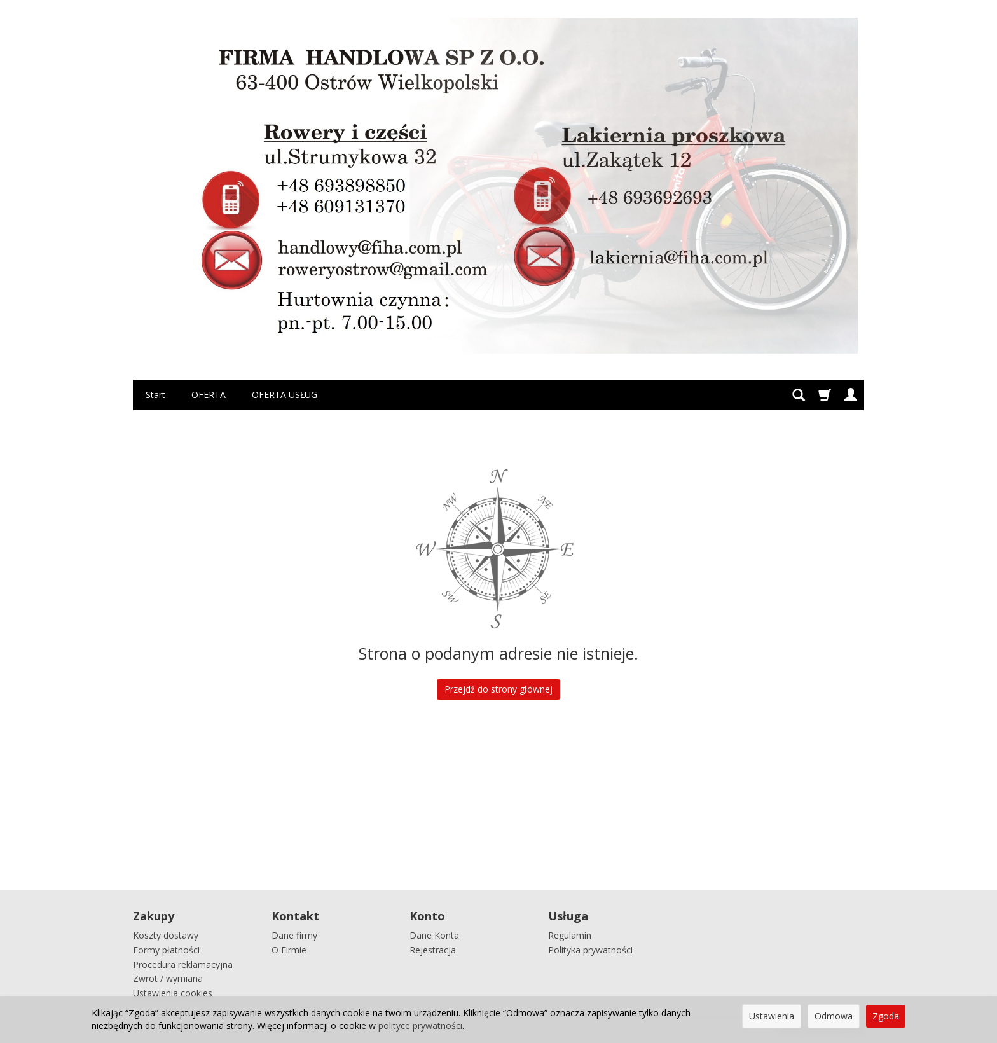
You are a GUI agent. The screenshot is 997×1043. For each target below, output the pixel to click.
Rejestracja (432, 950)
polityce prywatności (420, 1025)
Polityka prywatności (590, 950)
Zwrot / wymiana (168, 978)
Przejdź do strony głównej (498, 689)
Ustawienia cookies (172, 993)
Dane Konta (434, 935)
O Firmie (289, 950)
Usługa (568, 915)
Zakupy (153, 915)
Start (155, 395)
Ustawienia (771, 1016)
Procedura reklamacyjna (183, 964)
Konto (427, 915)
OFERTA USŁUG (284, 395)
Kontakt (295, 915)
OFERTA (208, 395)
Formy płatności (166, 950)
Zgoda (885, 1016)
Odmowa (834, 1016)
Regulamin (569, 935)
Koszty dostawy (165, 935)
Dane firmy (294, 935)
